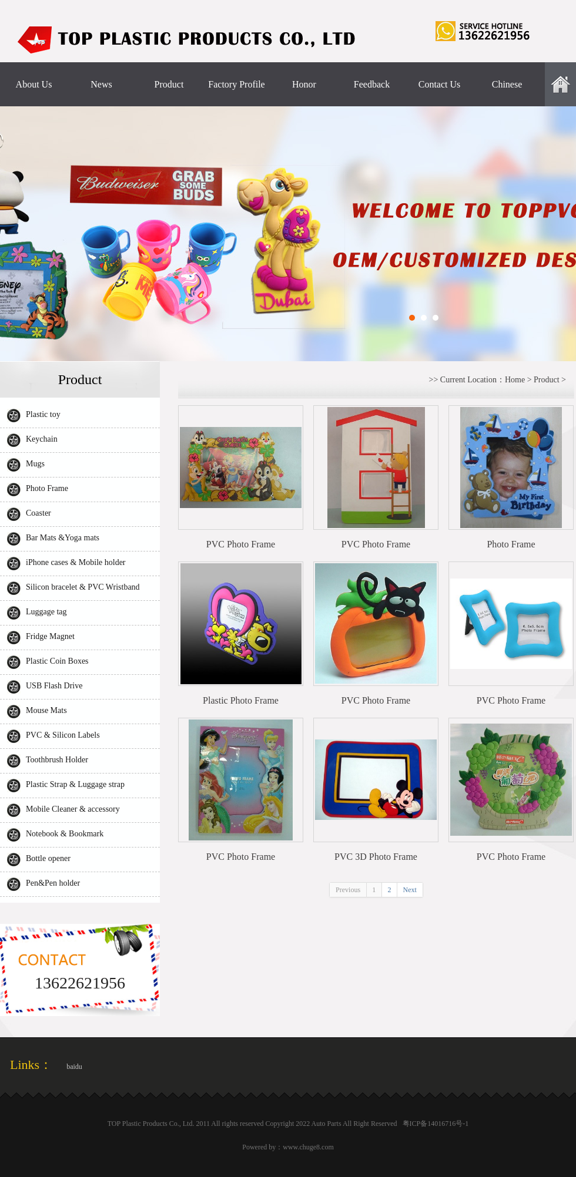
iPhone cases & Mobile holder (76, 562)
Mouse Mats (46, 710)
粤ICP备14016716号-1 (436, 1123)
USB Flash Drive (54, 685)
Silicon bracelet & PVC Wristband (83, 587)
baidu (74, 1066)
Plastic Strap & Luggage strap (75, 784)
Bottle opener (48, 858)
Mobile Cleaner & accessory (73, 809)
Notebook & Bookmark (64, 833)
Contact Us (439, 84)
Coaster (38, 513)
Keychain (42, 439)
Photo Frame (47, 488)
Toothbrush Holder (57, 759)
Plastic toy (43, 414)
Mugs (35, 463)
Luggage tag (46, 611)
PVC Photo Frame (240, 544)
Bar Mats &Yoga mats (62, 537)
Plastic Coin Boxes (57, 661)
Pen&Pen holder (53, 883)
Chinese (507, 84)
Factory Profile (236, 84)
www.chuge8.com (308, 1147)
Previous (348, 890)
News (101, 84)
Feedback (372, 84)
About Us (34, 84)
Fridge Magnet (50, 636)
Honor (304, 84)
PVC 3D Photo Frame (375, 857)
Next (410, 890)
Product (169, 84)
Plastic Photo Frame (241, 700)
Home (515, 379)
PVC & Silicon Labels (63, 735)
